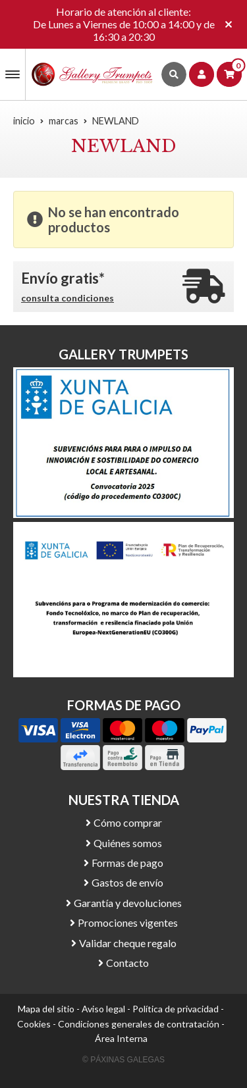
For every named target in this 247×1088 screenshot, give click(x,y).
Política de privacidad (175, 1008)
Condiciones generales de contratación (138, 1023)
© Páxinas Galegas (123, 1059)
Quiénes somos (128, 843)
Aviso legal (103, 1008)
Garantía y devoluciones (128, 902)
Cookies (34, 1023)
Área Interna (121, 1038)
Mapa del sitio (46, 1008)
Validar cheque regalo (128, 943)
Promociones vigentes (128, 922)
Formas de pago (127, 862)
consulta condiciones (67, 298)
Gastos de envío (127, 882)
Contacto (127, 962)
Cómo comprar (128, 822)
